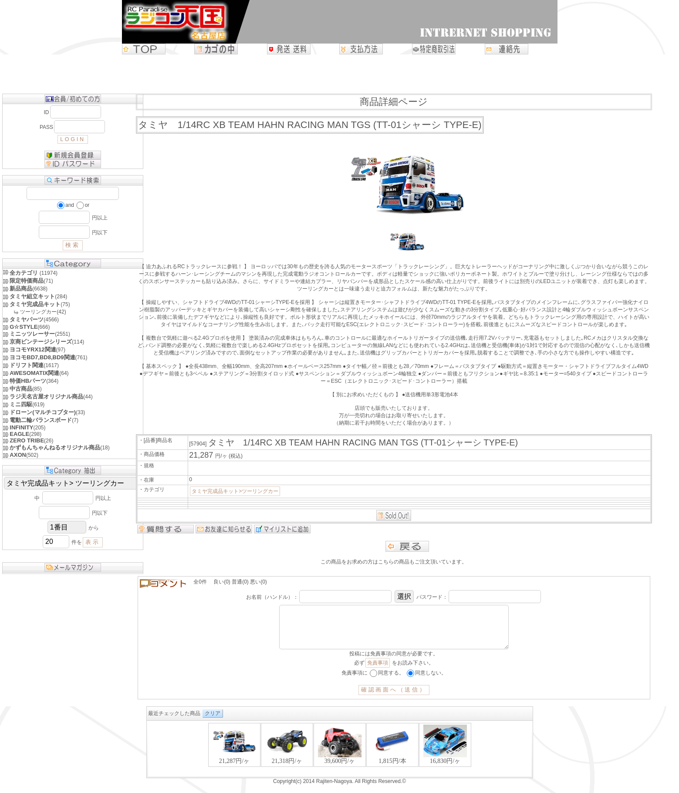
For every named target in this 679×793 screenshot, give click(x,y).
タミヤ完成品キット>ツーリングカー (235, 491)
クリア (212, 722)
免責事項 (377, 671)
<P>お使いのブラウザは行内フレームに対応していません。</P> (339, 758)
